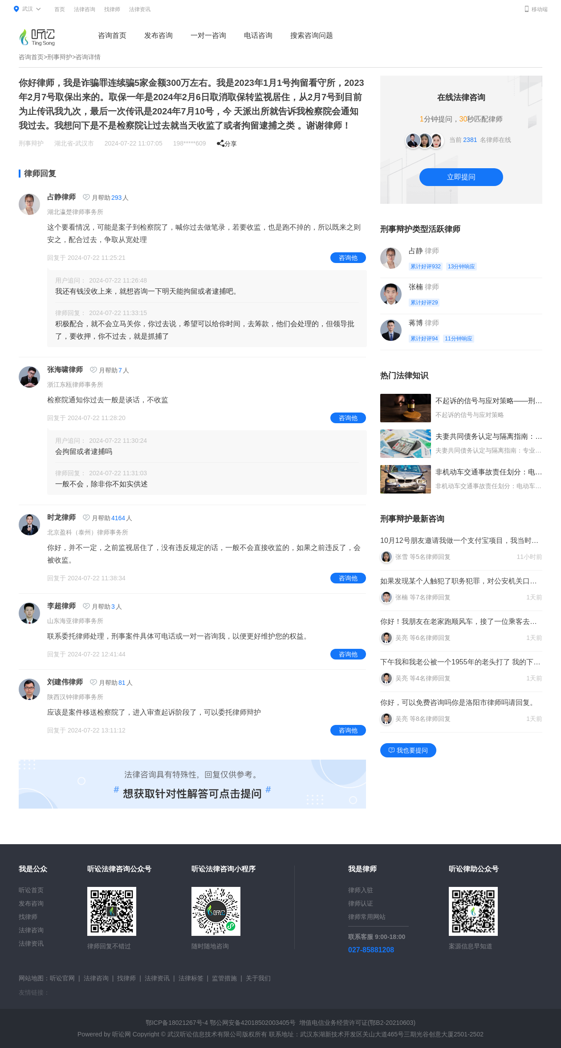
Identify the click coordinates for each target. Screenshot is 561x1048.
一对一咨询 (208, 35)
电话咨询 (258, 35)
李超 (54, 606)
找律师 (112, 9)
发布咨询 (158, 35)
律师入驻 (360, 890)
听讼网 (121, 1034)
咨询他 (348, 257)
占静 (54, 197)
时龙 (54, 517)
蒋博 (416, 323)
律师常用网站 (367, 916)
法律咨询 (84, 9)
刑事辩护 (59, 57)
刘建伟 (58, 682)
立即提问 (461, 177)
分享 (227, 143)
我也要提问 (408, 750)
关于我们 (258, 978)
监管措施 (224, 978)
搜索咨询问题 (311, 35)
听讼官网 (62, 978)
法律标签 (191, 978)
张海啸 (58, 369)
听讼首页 (31, 890)
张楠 (416, 287)
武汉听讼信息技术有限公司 (204, 1034)
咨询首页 (112, 35)
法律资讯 (139, 9)
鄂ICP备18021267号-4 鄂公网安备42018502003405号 (221, 1022)
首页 (59, 9)
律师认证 (360, 903)
